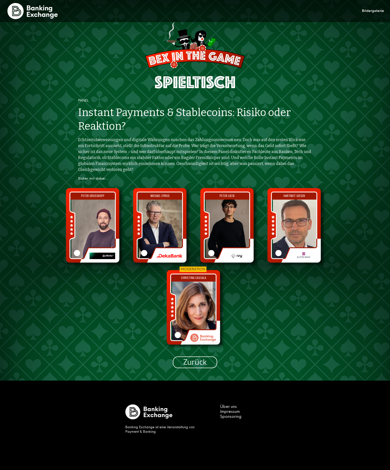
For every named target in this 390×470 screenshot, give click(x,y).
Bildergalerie (373, 11)
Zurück (195, 362)
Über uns (228, 407)
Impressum (230, 412)
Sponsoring (231, 417)
